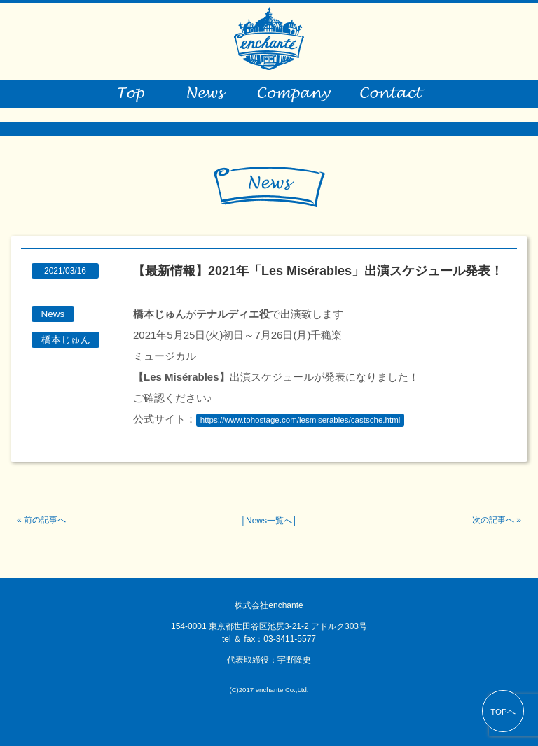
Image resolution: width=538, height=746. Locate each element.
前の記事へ (45, 520)
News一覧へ (269, 521)
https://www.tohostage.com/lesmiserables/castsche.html (300, 420)
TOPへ (503, 712)
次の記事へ (493, 520)
